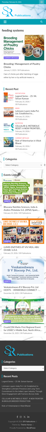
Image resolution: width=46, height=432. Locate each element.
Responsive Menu (41, 2)
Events (7, 201)
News (17, 108)
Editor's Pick (20, 93)
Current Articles (11, 58)
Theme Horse (26, 425)
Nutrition (19, 123)
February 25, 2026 (22, 102)
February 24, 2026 (22, 131)
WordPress (30, 428)
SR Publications (24, 70)
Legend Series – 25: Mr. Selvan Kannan (26, 97)
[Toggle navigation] (5, 22)
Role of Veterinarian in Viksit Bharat (28, 141)
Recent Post (11, 89)
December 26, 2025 (11, 293)
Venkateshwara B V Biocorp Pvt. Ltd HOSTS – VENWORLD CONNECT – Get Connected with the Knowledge (21, 290)
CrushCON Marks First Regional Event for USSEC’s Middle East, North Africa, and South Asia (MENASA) (22, 330)
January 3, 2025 (10, 70)
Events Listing (11, 174)
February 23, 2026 (11, 213)
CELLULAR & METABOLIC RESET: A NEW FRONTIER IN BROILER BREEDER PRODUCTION (27, 130)
